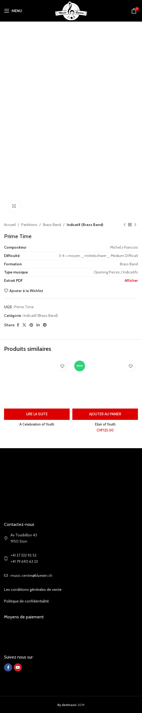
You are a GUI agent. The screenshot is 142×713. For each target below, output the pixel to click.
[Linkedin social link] (38, 324)
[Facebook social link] (18, 324)
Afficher (131, 280)
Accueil (10, 224)
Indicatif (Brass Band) (85, 224)
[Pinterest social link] (31, 324)
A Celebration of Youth (36, 424)
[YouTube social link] (18, 667)
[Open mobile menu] (13, 10)
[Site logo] (71, 10)
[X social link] (24, 324)
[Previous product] (124, 224)
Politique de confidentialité (26, 601)
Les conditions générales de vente (33, 589)
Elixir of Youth (105, 424)
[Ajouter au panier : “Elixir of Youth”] (105, 414)
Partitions (29, 224)
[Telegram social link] (44, 324)
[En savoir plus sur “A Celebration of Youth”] (37, 414)
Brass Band (52, 224)
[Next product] (135, 224)
